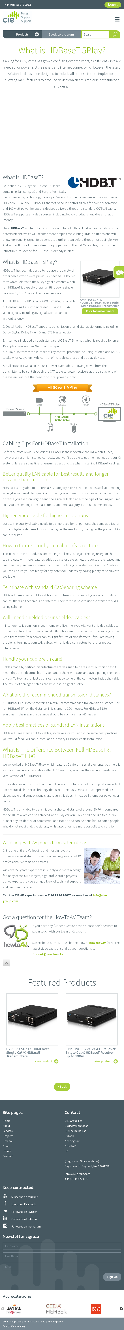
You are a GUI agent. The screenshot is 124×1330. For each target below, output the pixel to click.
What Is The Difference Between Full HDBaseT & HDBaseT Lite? (56, 753)
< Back (62, 1087)
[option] (32, 1028)
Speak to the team (61, 34)
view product (43, 1061)
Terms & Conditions (34, 1321)
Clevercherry (18, 1326)
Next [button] (121, 1309)
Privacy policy (55, 1321)
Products (27, 34)
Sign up (112, 1277)
